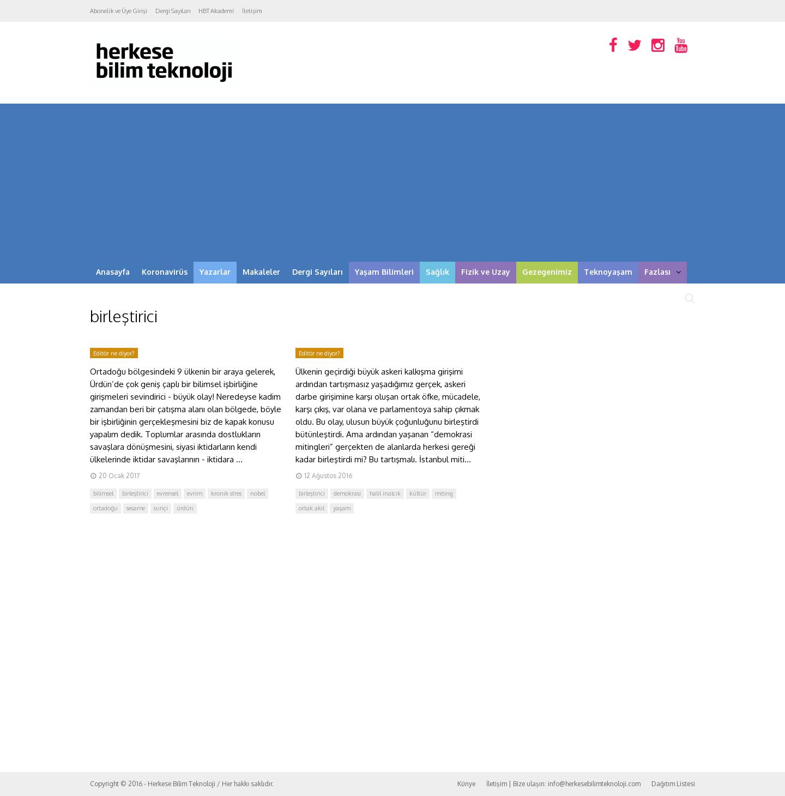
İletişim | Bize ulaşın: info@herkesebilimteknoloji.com (563, 784)
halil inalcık (385, 493)
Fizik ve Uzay (485, 271)
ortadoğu (105, 508)
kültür (417, 493)
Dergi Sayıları (172, 11)
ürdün (185, 508)
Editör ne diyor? (114, 353)
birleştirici (135, 493)
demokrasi (347, 493)
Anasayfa (113, 271)
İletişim (252, 11)
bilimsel (103, 493)
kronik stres (226, 493)
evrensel (167, 493)
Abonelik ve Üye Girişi (118, 11)
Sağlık (437, 271)
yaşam (342, 508)
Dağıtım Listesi (673, 784)
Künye (466, 784)
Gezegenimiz (547, 271)
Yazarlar (215, 271)
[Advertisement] (392, 180)
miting (444, 493)
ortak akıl (311, 508)
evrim (194, 493)
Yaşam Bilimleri (384, 271)
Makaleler (261, 271)
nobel (257, 493)
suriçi (161, 508)
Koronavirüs (165, 271)
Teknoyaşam (608, 271)
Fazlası (662, 271)
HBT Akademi (216, 11)
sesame (135, 508)
